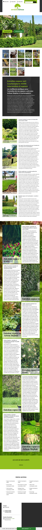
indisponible (6, 1)
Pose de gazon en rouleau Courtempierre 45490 (22, 485)
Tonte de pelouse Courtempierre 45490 (10, 489)
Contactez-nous (7, 31)
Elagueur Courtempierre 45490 (10, 482)
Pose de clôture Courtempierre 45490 (10, 485)
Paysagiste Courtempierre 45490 (33, 482)
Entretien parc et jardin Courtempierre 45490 (22, 492)
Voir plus (21, 465)
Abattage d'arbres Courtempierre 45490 (22, 489)
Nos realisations (18, 31)
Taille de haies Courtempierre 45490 (33, 485)
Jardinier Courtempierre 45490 (22, 482)
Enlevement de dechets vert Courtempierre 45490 (10, 493)
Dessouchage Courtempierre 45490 (33, 492)
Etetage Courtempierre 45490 (33, 489)
